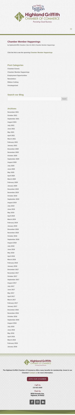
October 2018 (12, 236)
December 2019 (13, 189)
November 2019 (13, 192)
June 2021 (11, 129)
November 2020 (13, 152)
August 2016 (11, 323)
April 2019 (11, 216)
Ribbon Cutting (12, 82)
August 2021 (11, 122)
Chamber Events (13, 69)
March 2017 (11, 300)
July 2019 (10, 206)
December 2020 (13, 149)
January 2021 (12, 145)
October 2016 (12, 316)
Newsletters (11, 79)
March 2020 (11, 179)
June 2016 (11, 330)
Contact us (33, 373)
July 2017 (10, 286)
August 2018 (11, 243)
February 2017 (12, 303)
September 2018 (13, 239)
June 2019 (11, 209)
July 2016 (10, 326)
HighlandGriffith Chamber (17, 45)
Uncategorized (12, 85)
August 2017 (11, 283)
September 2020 (13, 159)
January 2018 (12, 266)
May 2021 (10, 132)
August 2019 (11, 202)
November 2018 (13, 232)
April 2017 (11, 296)
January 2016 (12, 346)
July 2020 (10, 166)
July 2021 (10, 125)
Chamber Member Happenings (45, 45)
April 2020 (11, 176)
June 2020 (11, 169)
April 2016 (11, 336)
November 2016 (13, 313)
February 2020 (12, 182)
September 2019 (13, 199)
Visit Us (37, 391)
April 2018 (11, 256)
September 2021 (13, 119)
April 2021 (11, 135)
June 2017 (11, 289)
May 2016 (10, 333)
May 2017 (10, 293)
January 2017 (12, 306)
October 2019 (12, 196)
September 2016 (13, 320)
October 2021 (12, 115)
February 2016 (12, 343)
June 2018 (11, 249)
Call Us (37, 385)
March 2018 (11, 259)
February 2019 (12, 222)
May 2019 (10, 212)
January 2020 (12, 186)
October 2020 (12, 155)
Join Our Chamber (37, 379)
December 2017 (13, 269)
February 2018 (12, 263)
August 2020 (11, 162)
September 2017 (13, 279)
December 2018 (13, 229)
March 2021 (11, 139)
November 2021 (13, 112)
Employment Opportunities (17, 75)
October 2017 (12, 276)
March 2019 (11, 219)
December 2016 (13, 310)
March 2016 (11, 340)
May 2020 (10, 172)
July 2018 (10, 246)
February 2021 (12, 142)
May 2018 (10, 253)
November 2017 (13, 273)
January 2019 (12, 226)
